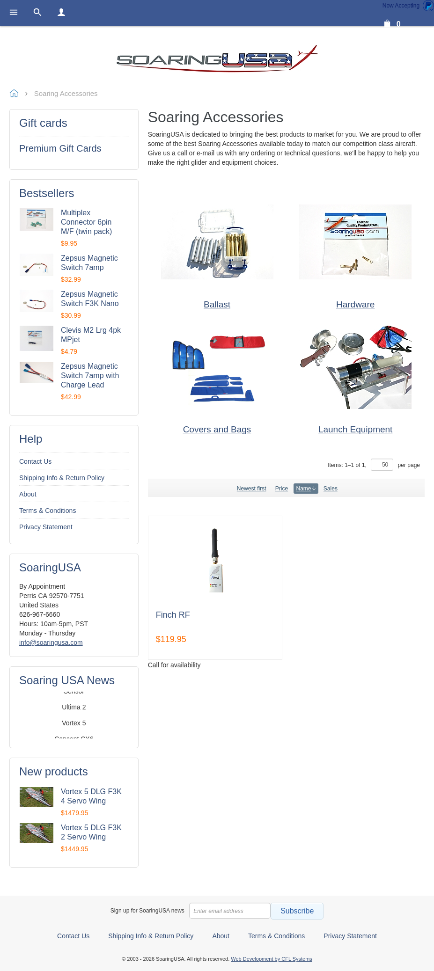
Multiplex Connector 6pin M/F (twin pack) (86, 222)
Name (306, 488)
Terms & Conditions (47, 510)
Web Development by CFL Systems (271, 959)
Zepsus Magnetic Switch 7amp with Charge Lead (90, 375)
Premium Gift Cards (60, 148)
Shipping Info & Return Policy (61, 478)
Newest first (251, 488)
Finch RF (173, 615)
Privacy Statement (46, 527)
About (28, 494)
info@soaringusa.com (51, 642)
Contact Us (35, 461)
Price (281, 488)
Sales (331, 488)
